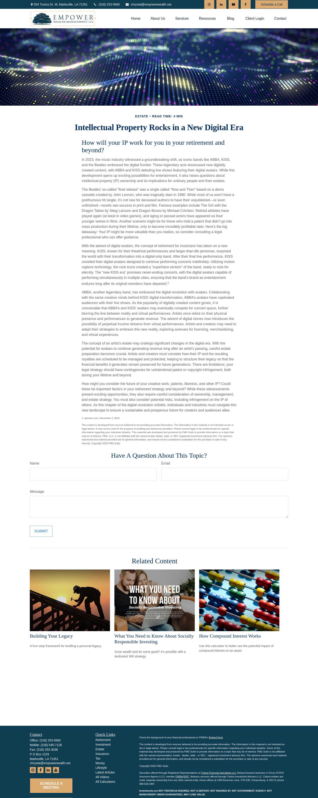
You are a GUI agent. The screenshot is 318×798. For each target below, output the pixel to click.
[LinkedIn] (221, 4)
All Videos (102, 777)
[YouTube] (233, 4)
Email (165, 463)
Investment (103, 744)
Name (34, 463)
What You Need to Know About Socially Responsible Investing (154, 638)
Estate (100, 749)
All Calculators (105, 781)
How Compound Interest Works (230, 636)
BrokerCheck (216, 737)
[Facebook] (246, 4)
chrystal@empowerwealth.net (148, 4)
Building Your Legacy (51, 636)
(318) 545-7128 (51, 745)
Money (100, 763)
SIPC (186, 776)
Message (37, 491)
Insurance (102, 754)
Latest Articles (105, 772)
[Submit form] (41, 531)
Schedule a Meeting (51, 785)
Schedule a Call (271, 4)
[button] (135, 18)
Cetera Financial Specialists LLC (218, 772)
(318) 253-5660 (106, 4)
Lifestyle (101, 767)
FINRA (179, 776)
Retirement (103, 740)
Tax (98, 758)
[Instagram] (209, 4)
